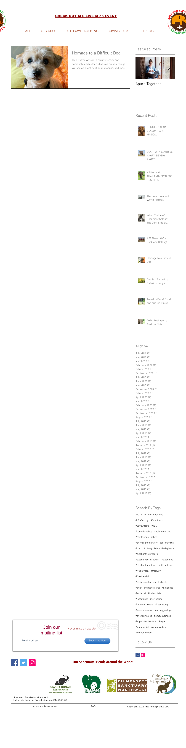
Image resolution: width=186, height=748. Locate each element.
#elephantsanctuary (146, 565)
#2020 (138, 514)
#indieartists (154, 593)
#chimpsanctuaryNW (146, 542)
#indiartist (140, 593)
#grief (138, 587)
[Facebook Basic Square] (137, 655)
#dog (149, 548)
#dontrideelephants (164, 548)
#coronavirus (167, 542)
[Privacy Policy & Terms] (45, 706)
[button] (86, 16)
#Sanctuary (157, 520)
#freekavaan (142, 571)
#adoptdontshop (143, 531)
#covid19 (140, 548)
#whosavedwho (159, 627)
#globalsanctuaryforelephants (151, 582)
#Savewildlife (142, 525)
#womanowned (143, 632)
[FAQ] (93, 706)
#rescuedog (161, 604)
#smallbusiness (162, 616)
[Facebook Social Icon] (14, 662)
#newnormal (156, 599)
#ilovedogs (167, 587)
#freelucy (156, 571)
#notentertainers (144, 604)
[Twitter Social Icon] (23, 662)
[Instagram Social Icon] (143, 655)
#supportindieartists (145, 621)
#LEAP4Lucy (141, 520)
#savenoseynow (144, 610)
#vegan (162, 621)
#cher (154, 537)
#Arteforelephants (153, 514)
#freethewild (142, 576)
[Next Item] (169, 68)
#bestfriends (142, 537)
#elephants (167, 559)
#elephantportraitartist (147, 559)
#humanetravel (152, 587)
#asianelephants (163, 531)
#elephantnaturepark (146, 554)
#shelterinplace (143, 616)
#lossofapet (141, 599)
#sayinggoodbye (163, 610)
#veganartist (142, 627)
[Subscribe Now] (97, 641)
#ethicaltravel (166, 565)
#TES (154, 525)
